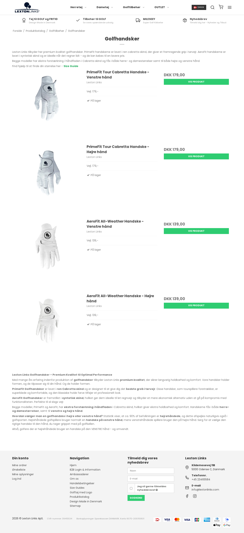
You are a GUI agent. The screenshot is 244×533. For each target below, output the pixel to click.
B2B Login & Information (85, 470)
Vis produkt (196, 81)
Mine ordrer (19, 465)
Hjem (73, 465)
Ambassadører (79, 474)
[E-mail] (151, 478)
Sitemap (75, 506)
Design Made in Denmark (86, 501)
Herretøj (78, 7)
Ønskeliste (18, 470)
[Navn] (151, 470)
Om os (74, 479)
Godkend (136, 497)
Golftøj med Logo (81, 492)
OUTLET (161, 7)
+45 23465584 (201, 479)
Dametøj (105, 7)
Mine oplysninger (23, 474)
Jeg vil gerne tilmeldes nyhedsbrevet (151, 488)
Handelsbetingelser (82, 483)
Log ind (16, 479)
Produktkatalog (79, 497)
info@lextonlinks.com (205, 489)
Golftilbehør (134, 7)
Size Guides (77, 488)
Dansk (199, 7)
